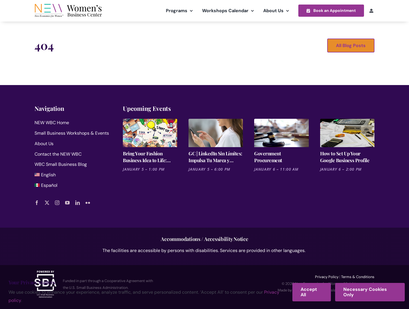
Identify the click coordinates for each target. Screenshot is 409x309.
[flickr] (87, 202)
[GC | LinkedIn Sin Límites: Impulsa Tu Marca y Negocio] (216, 133)
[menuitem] (72, 176)
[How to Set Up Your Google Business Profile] (347, 133)
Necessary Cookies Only (365, 292)
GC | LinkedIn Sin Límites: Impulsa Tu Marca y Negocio (215, 157)
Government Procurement (268, 156)
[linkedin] (77, 202)
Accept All (309, 292)
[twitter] (47, 202)
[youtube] (67, 202)
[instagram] (57, 202)
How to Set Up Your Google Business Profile (345, 156)
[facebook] (37, 202)
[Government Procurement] (281, 133)
